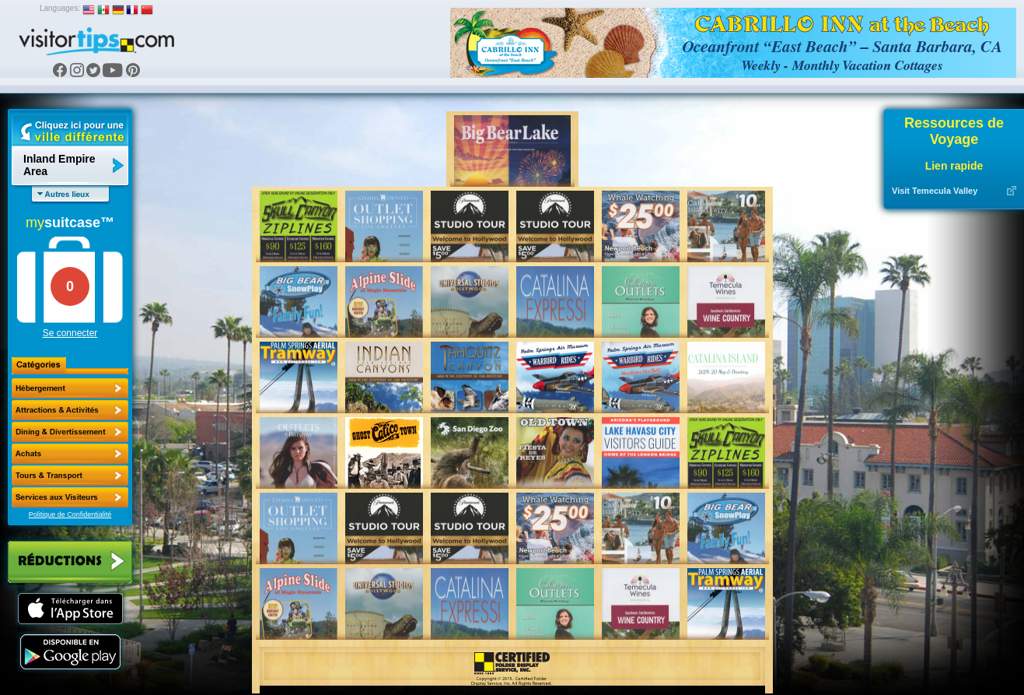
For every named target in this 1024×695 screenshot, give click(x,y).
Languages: (60, 8)
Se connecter (70, 333)
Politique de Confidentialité (70, 514)
